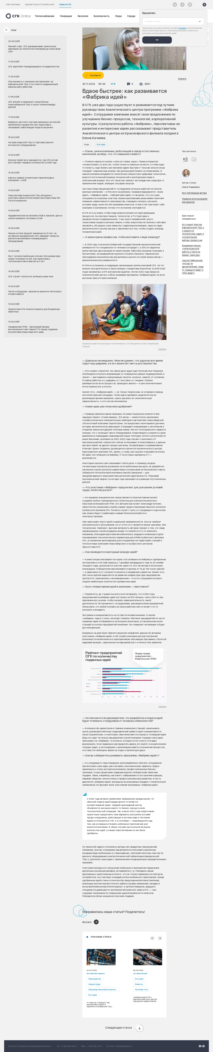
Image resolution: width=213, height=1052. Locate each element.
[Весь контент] (185, 159)
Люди (118, 16)
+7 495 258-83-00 (68, 1046)
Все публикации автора (194, 193)
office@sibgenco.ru (124, 1046)
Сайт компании (13, 4)
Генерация (66, 16)
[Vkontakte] (175, 4)
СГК (113, 83)
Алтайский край (140, 973)
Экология (83, 16)
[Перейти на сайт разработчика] (202, 1046)
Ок (157, 40)
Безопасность (101, 16)
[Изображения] (194, 159)
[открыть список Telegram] (182, 4)
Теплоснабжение (44, 16)
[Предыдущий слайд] (152, 938)
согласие (182, 28)
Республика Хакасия (96, 973)
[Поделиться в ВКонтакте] (90, 922)
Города (131, 16)
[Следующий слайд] (160, 938)
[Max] (190, 4)
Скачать (182, 79)
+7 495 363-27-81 (94, 1046)
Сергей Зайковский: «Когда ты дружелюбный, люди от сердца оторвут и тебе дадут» (193, 266)
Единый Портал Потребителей (39, 4)
